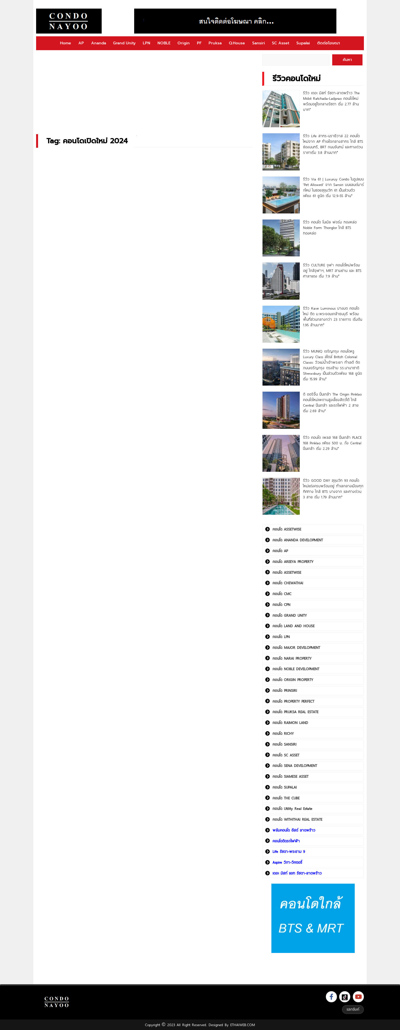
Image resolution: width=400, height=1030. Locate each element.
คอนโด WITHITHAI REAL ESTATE (297, 819)
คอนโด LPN (281, 636)
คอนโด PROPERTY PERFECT (293, 701)
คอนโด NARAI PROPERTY (291, 658)
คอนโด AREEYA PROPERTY (292, 561)
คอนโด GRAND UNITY (289, 615)
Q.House (237, 43)
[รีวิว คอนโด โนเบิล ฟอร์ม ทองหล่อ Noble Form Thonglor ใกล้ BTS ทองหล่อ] (280, 238)
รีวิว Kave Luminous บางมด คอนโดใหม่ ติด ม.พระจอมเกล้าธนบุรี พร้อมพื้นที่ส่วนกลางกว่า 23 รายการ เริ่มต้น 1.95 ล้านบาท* (332, 316)
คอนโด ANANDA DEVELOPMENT (297, 540)
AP (81, 43)
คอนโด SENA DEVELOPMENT (294, 765)
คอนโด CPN (281, 604)
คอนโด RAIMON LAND (290, 722)
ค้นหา (347, 60)
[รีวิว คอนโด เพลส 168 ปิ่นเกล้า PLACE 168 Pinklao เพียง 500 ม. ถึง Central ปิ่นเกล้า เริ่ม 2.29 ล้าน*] (280, 453)
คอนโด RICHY (283, 733)
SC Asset (280, 43)
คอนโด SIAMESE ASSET (290, 776)
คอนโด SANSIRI (284, 744)
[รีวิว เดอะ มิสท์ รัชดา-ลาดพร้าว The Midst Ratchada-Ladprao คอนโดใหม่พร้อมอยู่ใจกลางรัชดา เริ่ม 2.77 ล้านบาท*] (280, 108)
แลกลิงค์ (353, 1009)
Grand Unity (124, 43)
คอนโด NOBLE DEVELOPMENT (295, 669)
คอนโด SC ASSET (285, 755)
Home (65, 43)
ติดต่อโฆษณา (328, 43)
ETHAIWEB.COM (242, 1025)
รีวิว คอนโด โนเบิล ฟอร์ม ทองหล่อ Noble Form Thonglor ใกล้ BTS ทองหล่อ (330, 227)
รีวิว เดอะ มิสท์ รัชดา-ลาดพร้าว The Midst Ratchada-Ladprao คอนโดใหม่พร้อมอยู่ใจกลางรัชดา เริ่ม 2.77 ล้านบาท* (331, 101)
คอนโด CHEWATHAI (287, 583)
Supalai (303, 43)
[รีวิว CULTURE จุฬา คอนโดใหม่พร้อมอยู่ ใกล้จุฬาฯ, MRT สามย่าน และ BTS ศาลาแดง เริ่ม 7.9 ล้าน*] (280, 280)
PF (199, 43)
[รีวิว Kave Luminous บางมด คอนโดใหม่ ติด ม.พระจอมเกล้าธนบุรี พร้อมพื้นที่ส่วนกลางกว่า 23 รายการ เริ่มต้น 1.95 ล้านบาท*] (280, 324)
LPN (146, 43)
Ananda (98, 43)
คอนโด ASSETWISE (286, 529)
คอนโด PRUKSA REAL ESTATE (295, 712)
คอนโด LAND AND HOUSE (293, 626)
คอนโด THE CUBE (285, 798)
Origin (184, 43)
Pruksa (215, 43)
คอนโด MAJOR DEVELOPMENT (296, 647)
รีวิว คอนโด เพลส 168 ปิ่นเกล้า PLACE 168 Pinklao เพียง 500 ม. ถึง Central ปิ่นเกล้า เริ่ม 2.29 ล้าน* (332, 443)
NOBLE (164, 43)
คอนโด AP (280, 551)
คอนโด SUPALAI (284, 787)
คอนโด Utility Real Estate (292, 808)
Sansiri (258, 43)
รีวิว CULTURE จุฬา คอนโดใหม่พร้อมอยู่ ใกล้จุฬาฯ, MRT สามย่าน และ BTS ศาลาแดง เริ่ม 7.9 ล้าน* (332, 270)
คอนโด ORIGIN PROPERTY (292, 679)
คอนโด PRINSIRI (284, 690)
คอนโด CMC (281, 593)
